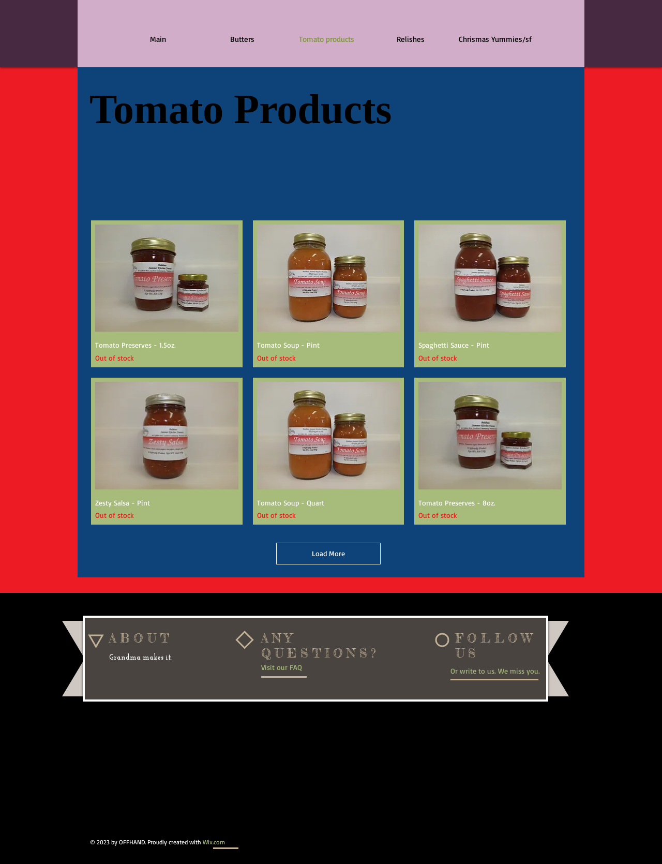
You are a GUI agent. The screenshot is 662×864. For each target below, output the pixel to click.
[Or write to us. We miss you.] (499, 671)
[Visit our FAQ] (295, 667)
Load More (328, 553)
